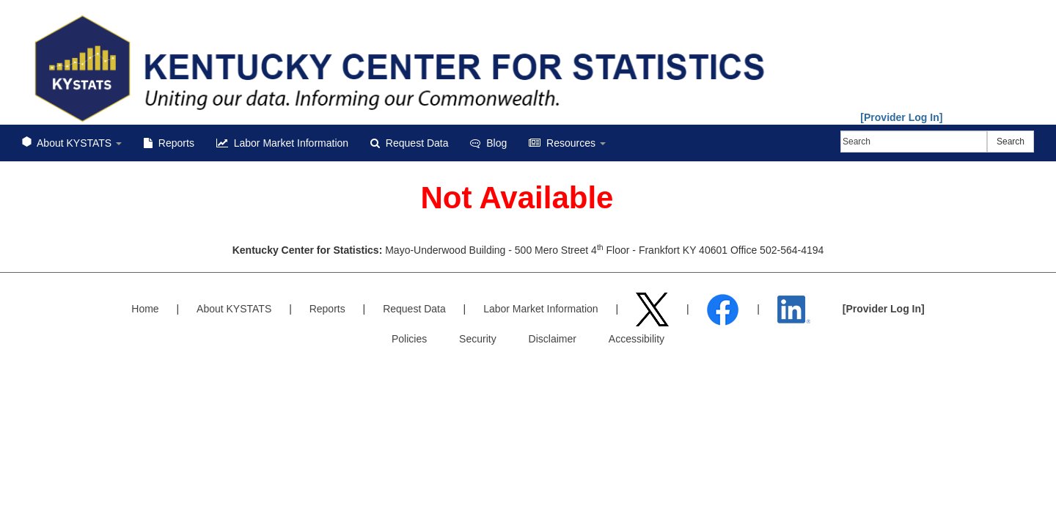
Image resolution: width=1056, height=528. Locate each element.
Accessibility (636, 339)
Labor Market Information (282, 143)
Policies (409, 339)
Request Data (409, 143)
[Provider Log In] (901, 117)
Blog (488, 143)
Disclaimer (552, 339)
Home (144, 309)
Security (477, 339)
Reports (169, 143)
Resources (567, 143)
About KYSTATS (72, 143)
